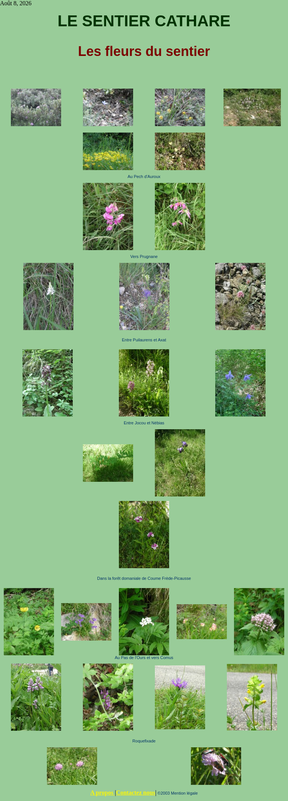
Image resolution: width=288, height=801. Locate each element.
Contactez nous (135, 792)
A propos (102, 792)
